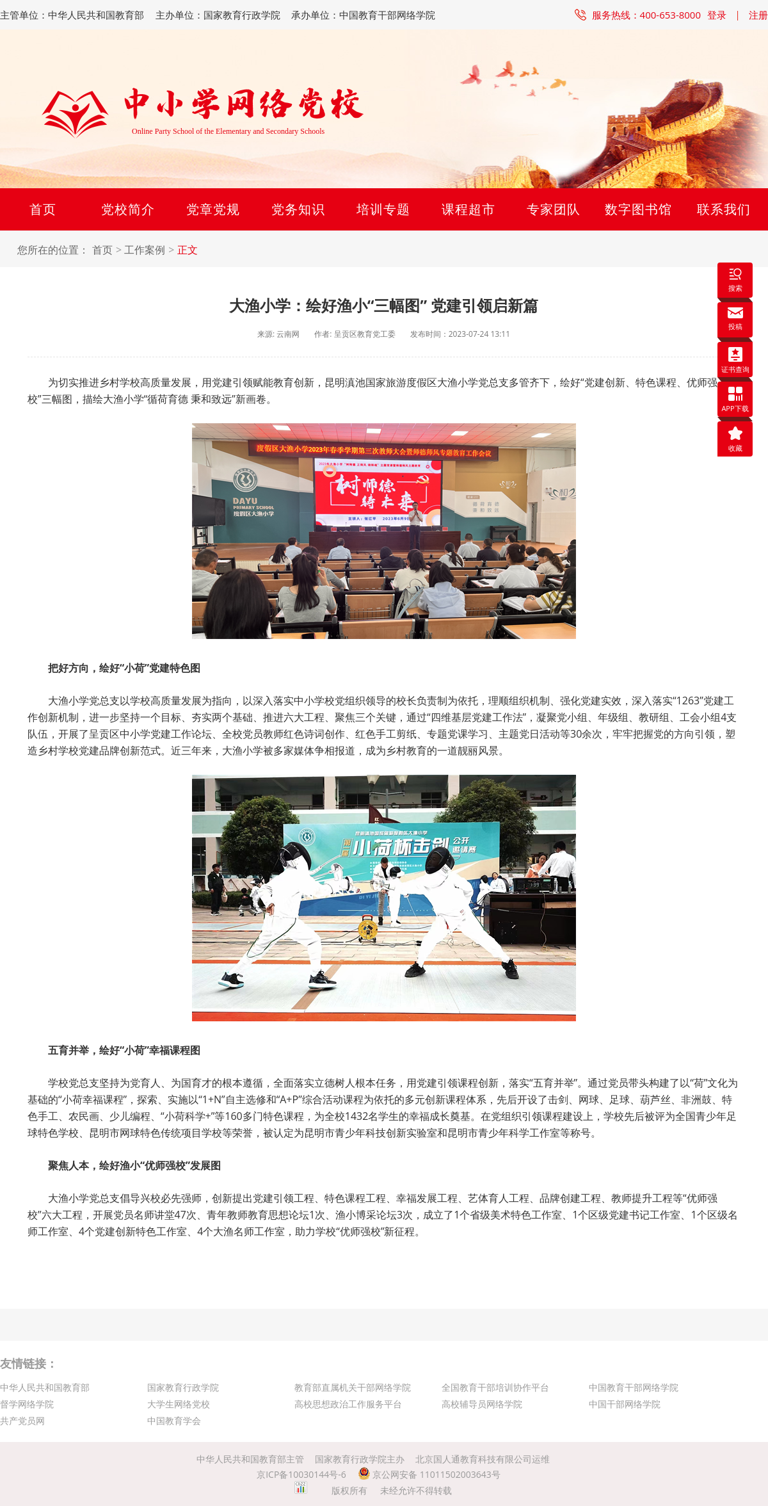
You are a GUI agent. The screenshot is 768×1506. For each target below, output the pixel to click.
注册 (758, 14)
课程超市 (468, 209)
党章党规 (213, 209)
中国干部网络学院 (624, 1404)
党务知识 (298, 209)
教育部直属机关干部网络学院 (352, 1387)
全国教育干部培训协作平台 (495, 1387)
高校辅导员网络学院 (482, 1404)
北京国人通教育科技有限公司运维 (482, 1459)
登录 (716, 14)
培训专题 (383, 209)
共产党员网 (22, 1420)
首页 (42, 209)
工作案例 (144, 250)
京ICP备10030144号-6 (301, 1474)
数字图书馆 (638, 209)
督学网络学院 (27, 1404)
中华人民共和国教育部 (45, 1387)
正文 (187, 250)
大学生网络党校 (178, 1404)
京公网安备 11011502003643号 (429, 1474)
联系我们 (724, 209)
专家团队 (553, 209)
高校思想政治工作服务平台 (348, 1404)
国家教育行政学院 (183, 1387)
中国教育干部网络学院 (633, 1387)
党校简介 (128, 209)
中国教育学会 (174, 1420)
